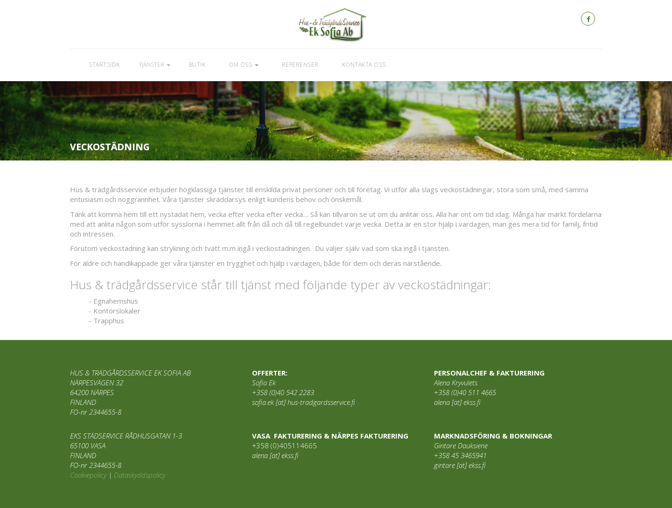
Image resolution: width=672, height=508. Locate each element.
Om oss (244, 65)
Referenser (300, 65)
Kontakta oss (364, 65)
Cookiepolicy (88, 475)
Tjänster (154, 65)
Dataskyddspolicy (139, 475)
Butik (197, 65)
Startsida (104, 65)
